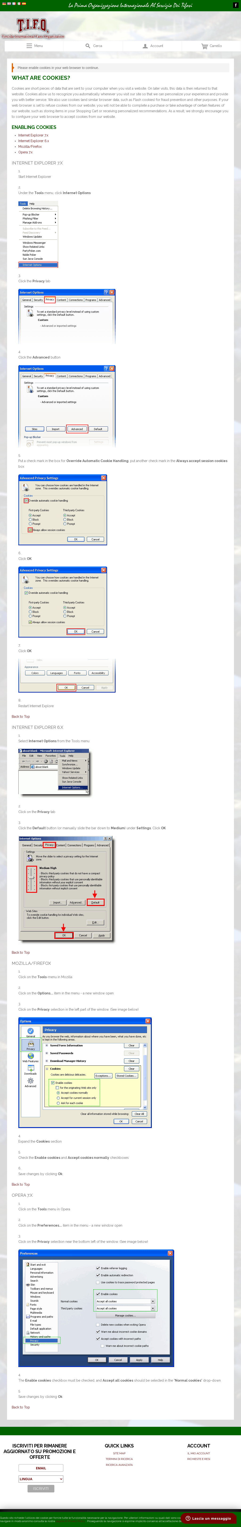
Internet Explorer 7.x (33, 135)
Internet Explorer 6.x (33, 141)
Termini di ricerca (119, 1459)
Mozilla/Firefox (30, 146)
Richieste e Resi (198, 1459)
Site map (119, 1453)
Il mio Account (199, 1453)
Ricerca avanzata (119, 1465)
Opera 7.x (25, 152)
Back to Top (21, 716)
